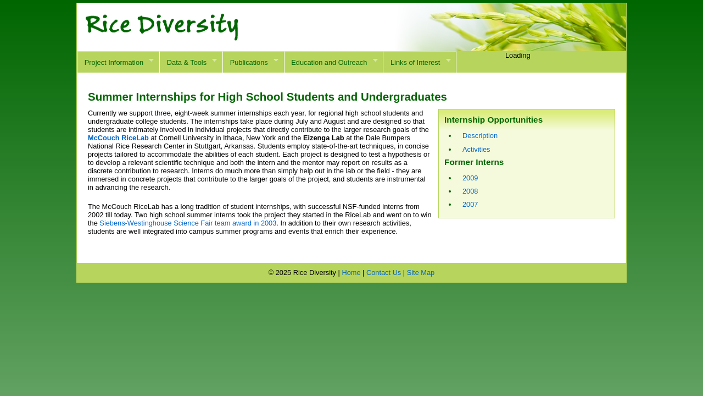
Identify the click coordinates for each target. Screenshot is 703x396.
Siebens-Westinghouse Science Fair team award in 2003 (187, 223)
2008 (470, 191)
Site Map (421, 272)
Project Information (115, 62)
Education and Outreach (331, 62)
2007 (470, 204)
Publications (250, 62)
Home (351, 272)
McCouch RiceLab (118, 138)
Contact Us (383, 272)
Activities (476, 149)
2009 (470, 178)
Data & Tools (188, 62)
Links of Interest (416, 62)
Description (480, 135)
